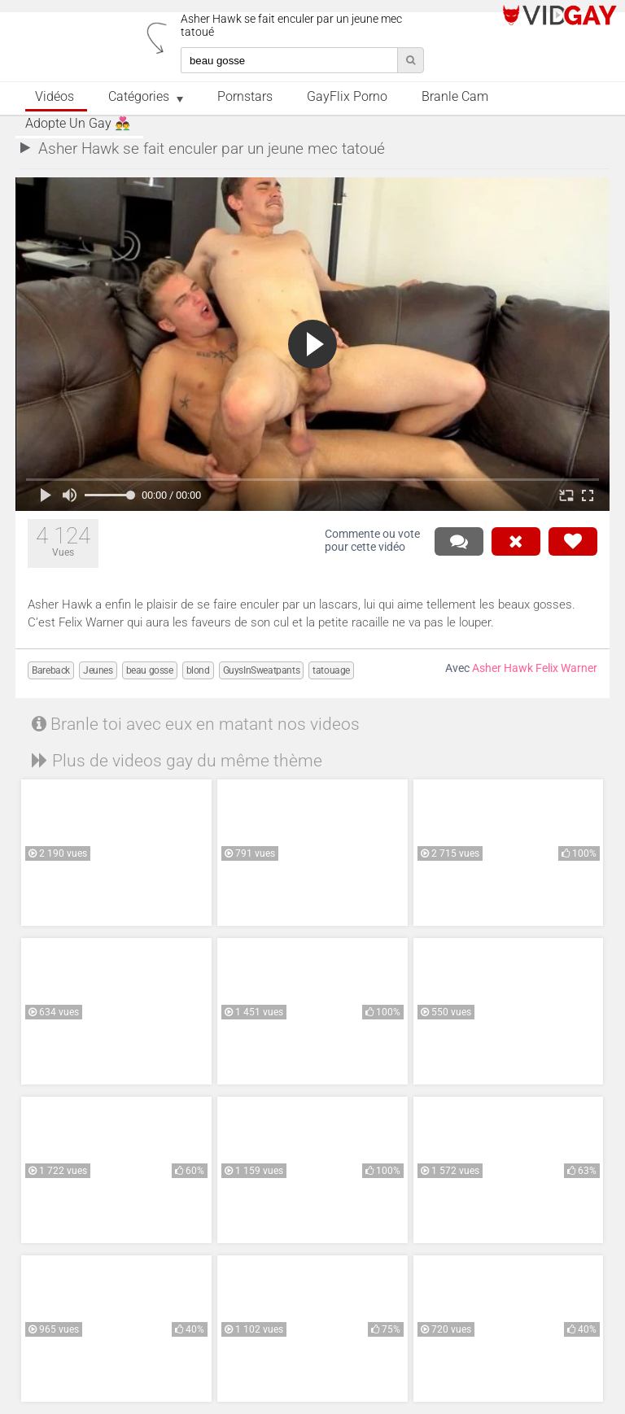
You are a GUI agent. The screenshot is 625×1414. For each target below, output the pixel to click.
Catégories (138, 96)
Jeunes (98, 670)
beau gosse (149, 670)
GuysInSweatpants (261, 670)
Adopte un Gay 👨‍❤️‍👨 (77, 123)
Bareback (51, 670)
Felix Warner (566, 668)
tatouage (331, 670)
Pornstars (245, 96)
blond (198, 670)
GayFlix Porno (347, 96)
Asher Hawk (502, 668)
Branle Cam (455, 96)
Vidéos (54, 96)
